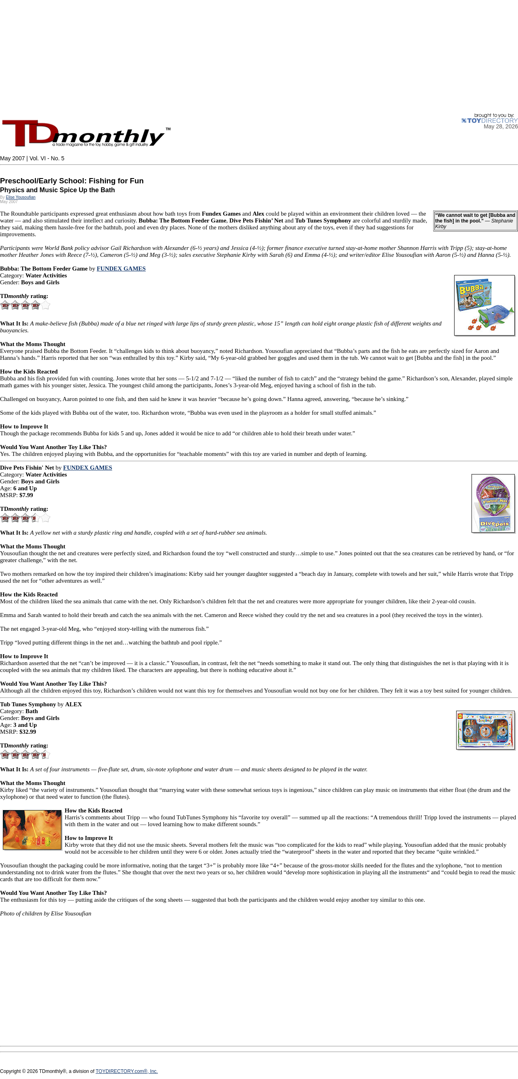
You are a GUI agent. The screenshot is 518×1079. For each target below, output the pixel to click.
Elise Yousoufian (20, 197)
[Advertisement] (242, 56)
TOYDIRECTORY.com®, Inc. (127, 1071)
